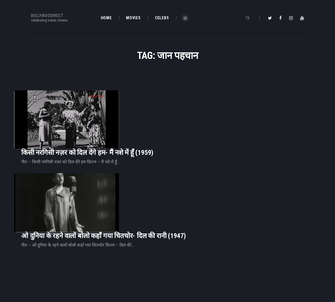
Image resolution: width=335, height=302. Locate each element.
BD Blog (107, 263)
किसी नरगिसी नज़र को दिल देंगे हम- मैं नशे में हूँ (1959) (158, 105)
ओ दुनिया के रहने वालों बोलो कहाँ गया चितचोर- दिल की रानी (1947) (174, 153)
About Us (108, 273)
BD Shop (178, 263)
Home (106, 254)
